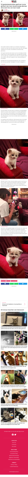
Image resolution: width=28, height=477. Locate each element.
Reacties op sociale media (14, 459)
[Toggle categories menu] (1, 1)
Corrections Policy (14, 453)
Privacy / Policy (14, 464)
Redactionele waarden (14, 455)
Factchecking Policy (14, 451)
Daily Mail (3, 64)
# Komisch (3, 280)
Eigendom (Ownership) (14, 457)
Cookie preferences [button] (14, 466)
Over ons (14, 442)
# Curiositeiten (14, 280)
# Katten (8, 280)
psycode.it (14, 446)
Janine (6, 9)
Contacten (14, 444)
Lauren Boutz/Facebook (4, 108)
